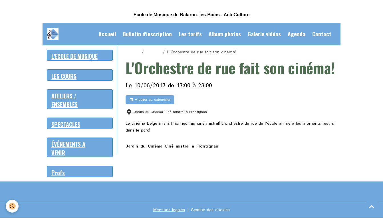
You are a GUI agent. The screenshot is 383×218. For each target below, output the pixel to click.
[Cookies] (12, 206)
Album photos (225, 34)
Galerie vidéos (264, 34)
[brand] (54, 34)
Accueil (107, 34)
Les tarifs (190, 34)
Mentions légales (169, 210)
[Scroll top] (371, 206)
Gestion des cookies (210, 210)
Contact (321, 34)
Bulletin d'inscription (147, 34)
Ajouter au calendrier (149, 100)
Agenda (296, 34)
